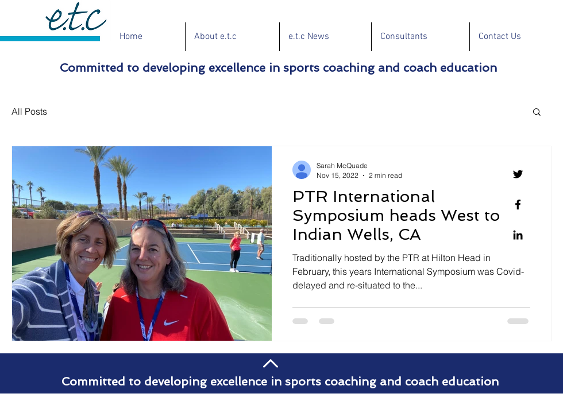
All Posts (29, 111)
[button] (536, 113)
